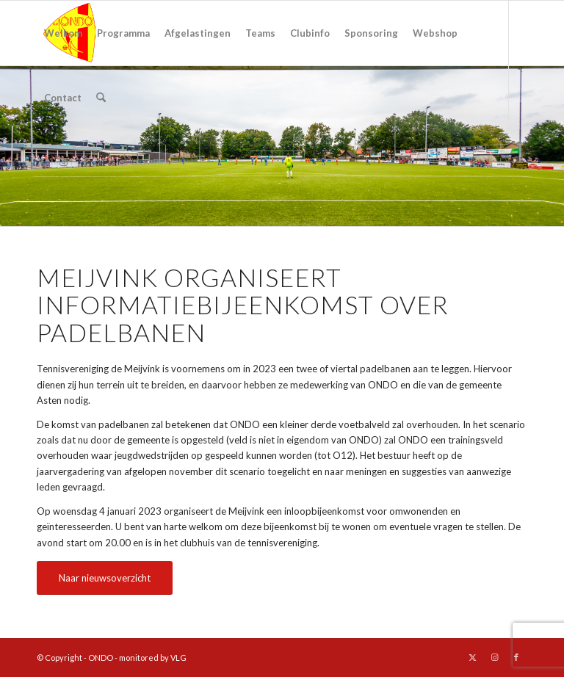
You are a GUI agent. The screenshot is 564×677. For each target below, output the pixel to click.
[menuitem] (63, 33)
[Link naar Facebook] (85, 162)
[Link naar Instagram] (63, 162)
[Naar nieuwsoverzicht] (105, 578)
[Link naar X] (41, 162)
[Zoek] (101, 97)
